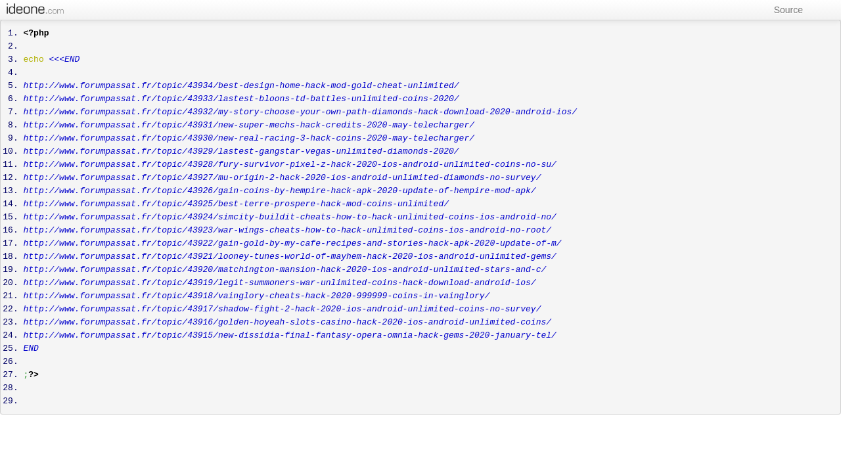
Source (782, 10)
